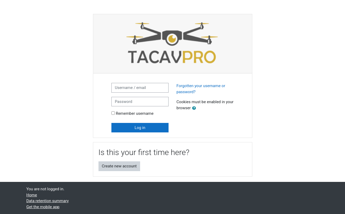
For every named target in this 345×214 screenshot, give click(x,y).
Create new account (119, 166)
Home (31, 195)
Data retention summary (47, 200)
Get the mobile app (43, 207)
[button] (195, 108)
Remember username (135, 113)
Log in (140, 127)
